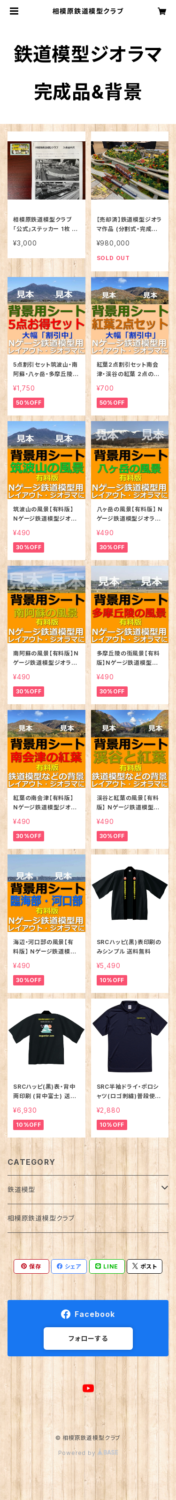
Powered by (88, 1452)
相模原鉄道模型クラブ (41, 1218)
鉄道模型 (21, 1189)
